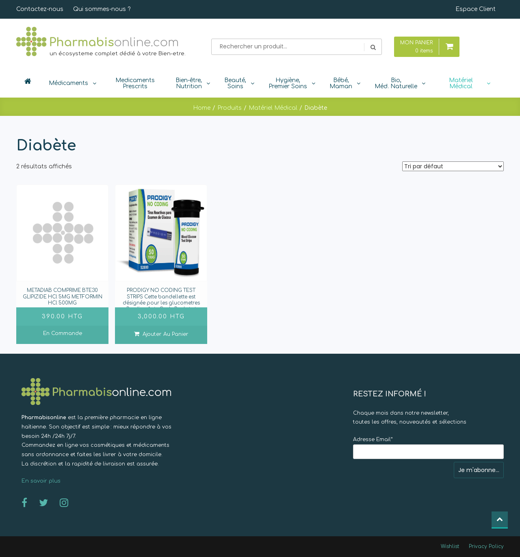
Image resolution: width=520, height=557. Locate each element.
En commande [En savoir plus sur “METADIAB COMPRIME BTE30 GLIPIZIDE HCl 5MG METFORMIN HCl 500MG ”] (62, 333)
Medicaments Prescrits (135, 83)
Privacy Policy (486, 546)
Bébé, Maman (340, 83)
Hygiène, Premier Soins (288, 83)
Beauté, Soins (235, 83)
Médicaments (68, 83)
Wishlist (450, 546)
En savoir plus (41, 481)
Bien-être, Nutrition (189, 83)
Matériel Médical (461, 83)
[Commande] (453, 166)
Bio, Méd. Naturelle (396, 83)
